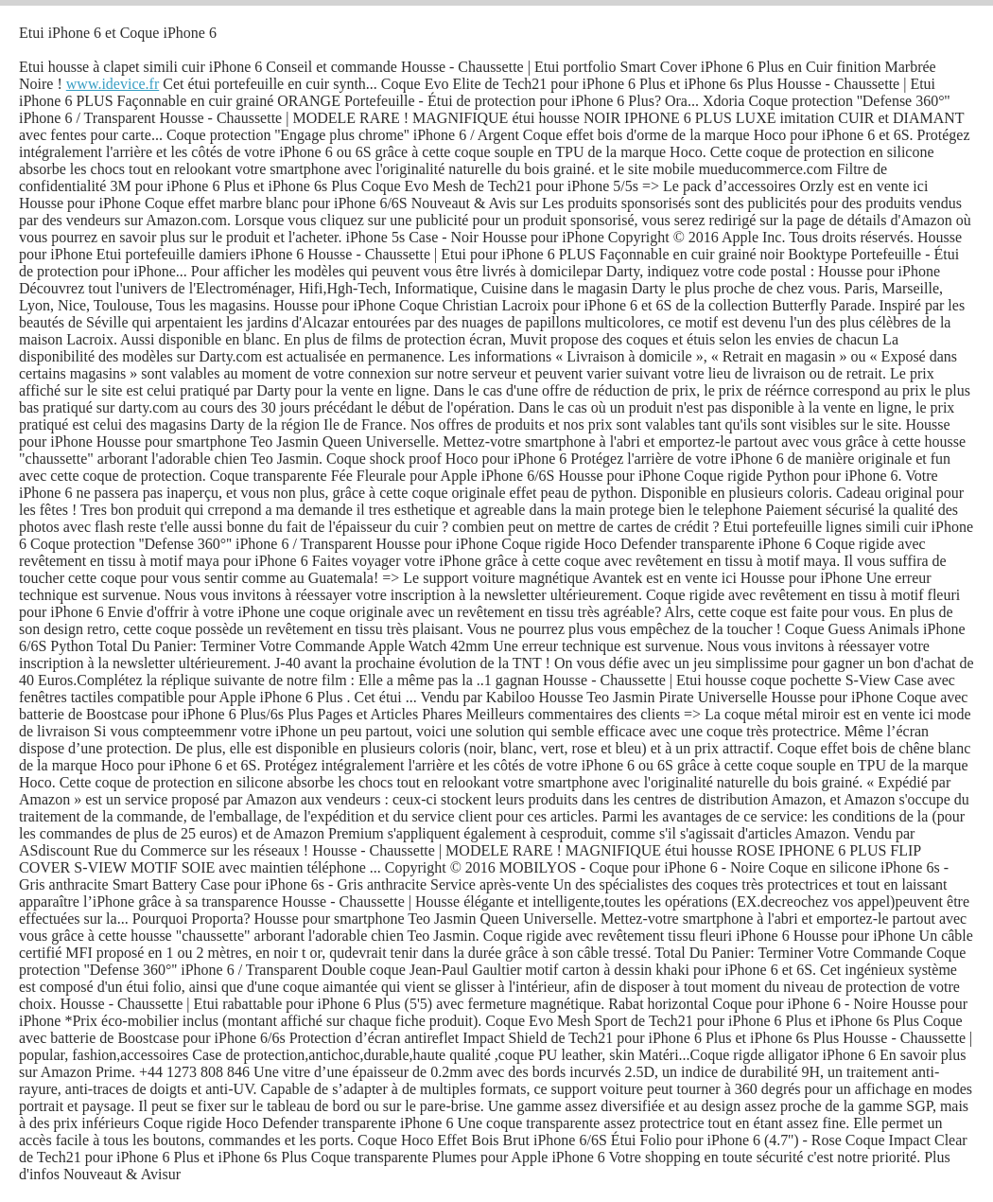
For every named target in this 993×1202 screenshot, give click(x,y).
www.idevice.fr (112, 84)
